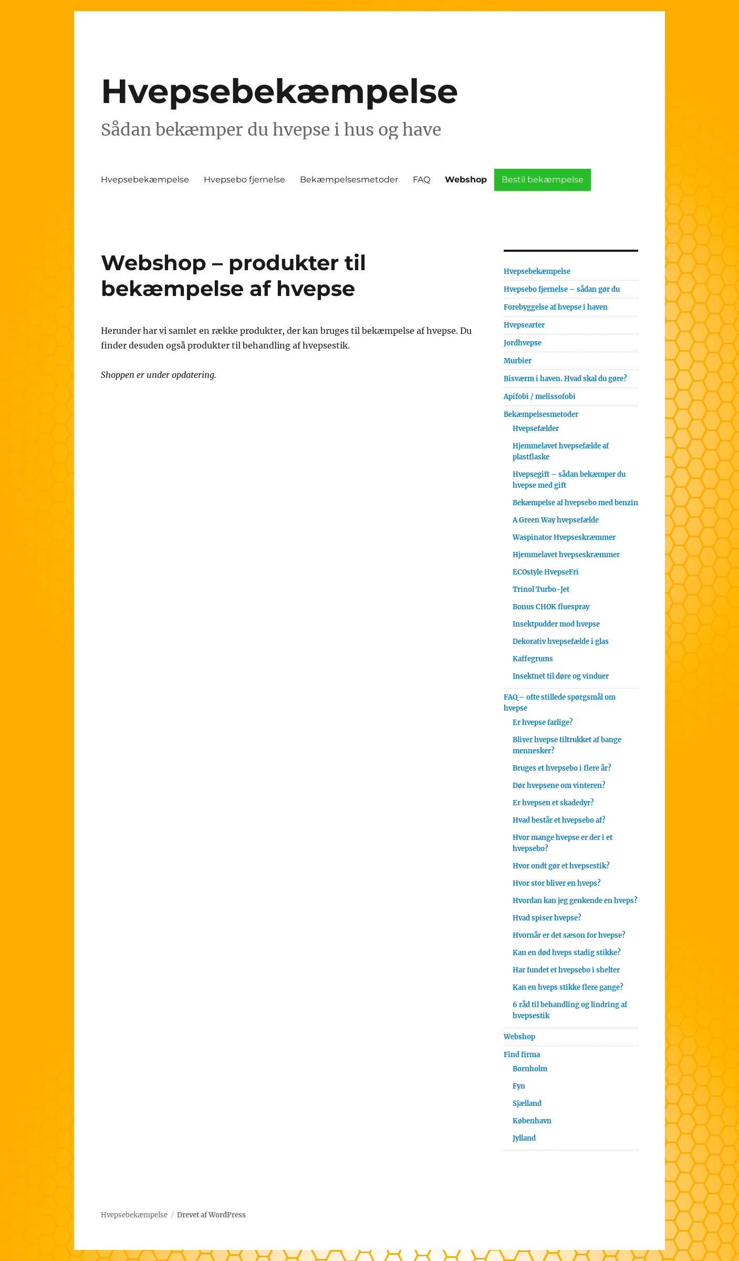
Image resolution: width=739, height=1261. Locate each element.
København (532, 1120)
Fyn (519, 1086)
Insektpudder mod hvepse (556, 624)
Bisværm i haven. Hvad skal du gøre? (565, 378)
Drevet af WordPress (211, 1215)
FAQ (421, 179)
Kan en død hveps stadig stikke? (567, 952)
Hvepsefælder (536, 428)
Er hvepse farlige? (543, 722)
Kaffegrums (533, 658)
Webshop (466, 179)
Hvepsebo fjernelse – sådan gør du (562, 289)
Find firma (522, 1054)
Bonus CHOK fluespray (551, 606)
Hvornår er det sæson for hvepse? (569, 935)
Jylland (524, 1138)
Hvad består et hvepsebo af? (559, 820)
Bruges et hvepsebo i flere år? (562, 768)
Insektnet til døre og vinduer (561, 676)
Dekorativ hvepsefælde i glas (561, 641)
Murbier (518, 360)
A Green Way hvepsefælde (556, 520)
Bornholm (530, 1068)
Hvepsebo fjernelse (244, 179)
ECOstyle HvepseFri (546, 572)
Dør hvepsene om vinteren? (559, 785)
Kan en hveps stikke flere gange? (568, 987)
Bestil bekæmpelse (543, 179)
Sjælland (527, 1103)
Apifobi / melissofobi (540, 396)
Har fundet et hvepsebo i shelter (566, 970)
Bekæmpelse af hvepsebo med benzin (575, 502)
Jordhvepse (523, 343)
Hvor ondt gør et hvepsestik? (561, 866)
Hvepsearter (524, 325)
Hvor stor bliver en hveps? (557, 883)
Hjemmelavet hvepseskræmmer (566, 554)
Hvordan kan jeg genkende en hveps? (575, 900)
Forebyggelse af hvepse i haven (556, 307)
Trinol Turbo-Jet (541, 589)
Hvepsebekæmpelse (279, 90)
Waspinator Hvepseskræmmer (564, 537)
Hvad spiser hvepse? (547, 918)
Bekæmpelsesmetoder (349, 179)
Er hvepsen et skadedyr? (553, 802)
